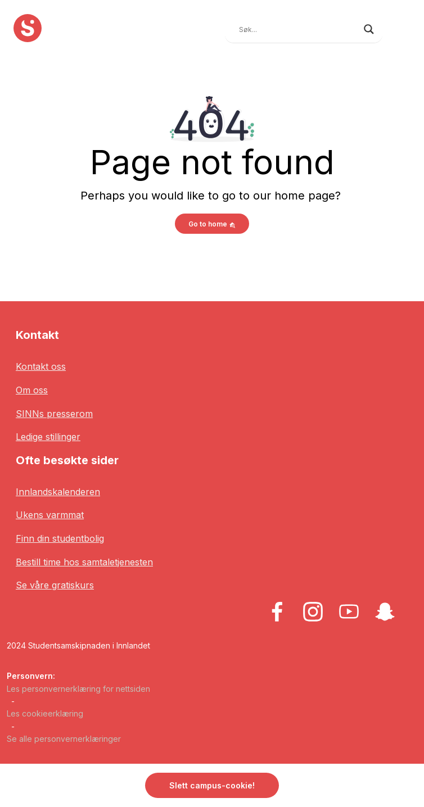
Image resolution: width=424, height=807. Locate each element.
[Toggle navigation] (402, 28)
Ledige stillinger (48, 436)
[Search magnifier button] (369, 29)
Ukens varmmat (50, 514)
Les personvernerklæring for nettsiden (78, 688)
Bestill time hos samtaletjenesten (84, 562)
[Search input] (298, 29)
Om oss (32, 390)
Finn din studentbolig (60, 538)
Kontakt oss (41, 366)
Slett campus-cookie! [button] (212, 785)
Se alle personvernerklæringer (64, 738)
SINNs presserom (54, 413)
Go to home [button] (212, 224)
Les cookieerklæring (45, 713)
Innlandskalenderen (58, 491)
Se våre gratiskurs (55, 585)
